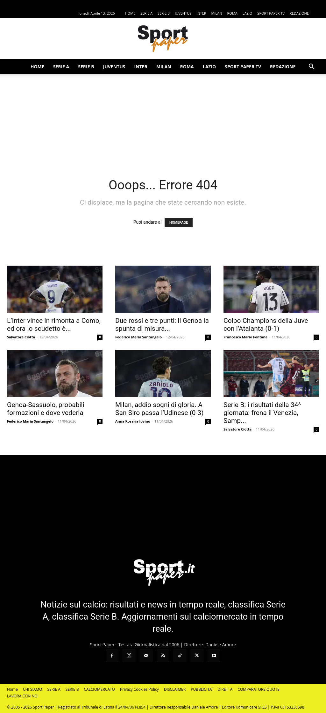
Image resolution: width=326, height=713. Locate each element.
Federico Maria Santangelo (138, 337)
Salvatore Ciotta (21, 337)
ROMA (232, 13)
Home (12, 689)
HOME (130, 13)
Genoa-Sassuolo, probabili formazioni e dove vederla (45, 409)
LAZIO (247, 13)
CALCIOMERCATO (99, 689)
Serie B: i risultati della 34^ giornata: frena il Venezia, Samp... (262, 412)
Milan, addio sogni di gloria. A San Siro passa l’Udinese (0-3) (159, 409)
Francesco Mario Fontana (245, 337)
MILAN (216, 13)
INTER (201, 13)
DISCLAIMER (175, 689)
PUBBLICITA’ (201, 689)
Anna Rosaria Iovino (132, 421)
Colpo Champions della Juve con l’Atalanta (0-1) (265, 324)
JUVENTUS (183, 13)
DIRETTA (224, 689)
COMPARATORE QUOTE (258, 689)
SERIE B (164, 13)
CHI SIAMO (32, 689)
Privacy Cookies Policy (139, 689)
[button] (311, 67)
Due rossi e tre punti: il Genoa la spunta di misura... (162, 324)
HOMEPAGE (178, 223)
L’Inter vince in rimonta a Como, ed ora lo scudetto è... (54, 324)
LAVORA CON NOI (23, 696)
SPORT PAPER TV (270, 13)
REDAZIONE (299, 13)
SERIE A (146, 13)
